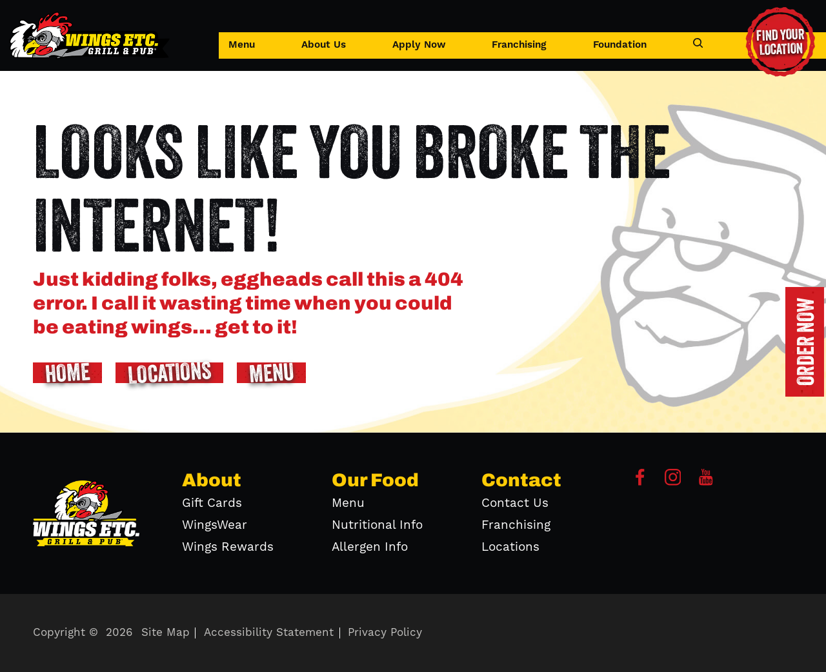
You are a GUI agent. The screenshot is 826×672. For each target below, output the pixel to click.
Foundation (620, 45)
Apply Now (419, 45)
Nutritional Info (377, 525)
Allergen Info (370, 547)
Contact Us (515, 503)
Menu (241, 45)
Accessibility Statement (269, 633)
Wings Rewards (228, 547)
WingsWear (214, 525)
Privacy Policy (385, 633)
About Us (323, 45)
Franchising (519, 45)
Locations (510, 547)
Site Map (165, 633)
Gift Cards (212, 503)
